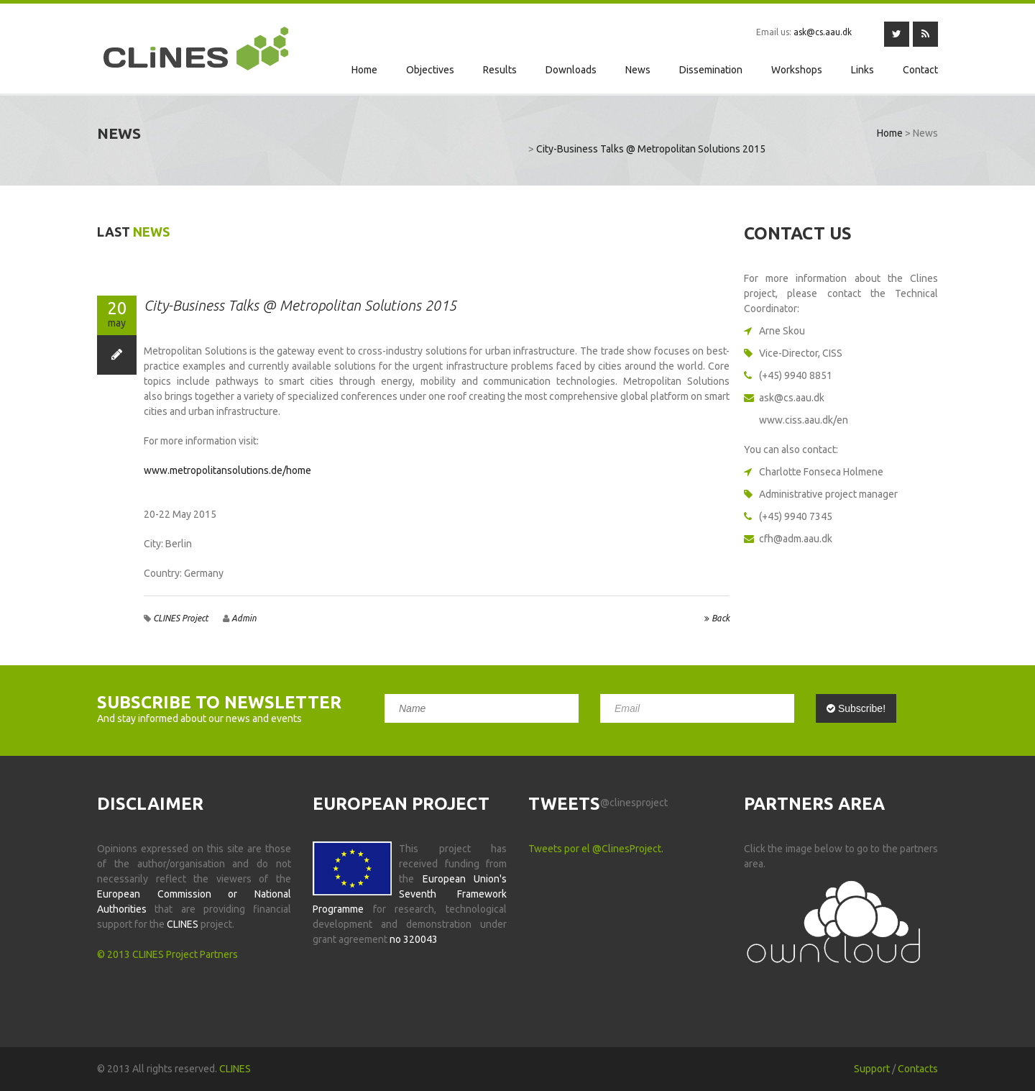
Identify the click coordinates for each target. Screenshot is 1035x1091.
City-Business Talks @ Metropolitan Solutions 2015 (650, 149)
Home (364, 70)
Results (500, 70)
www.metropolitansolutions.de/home (227, 470)
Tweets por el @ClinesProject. (595, 848)
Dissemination (710, 70)
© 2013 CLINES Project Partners (167, 954)
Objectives (430, 70)
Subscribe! (856, 708)
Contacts (918, 1068)
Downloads (571, 70)
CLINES (235, 1068)
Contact (920, 70)
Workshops (796, 70)
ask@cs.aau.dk (823, 32)
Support (872, 1068)
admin (244, 618)
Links (862, 70)
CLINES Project (180, 618)
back (717, 618)
